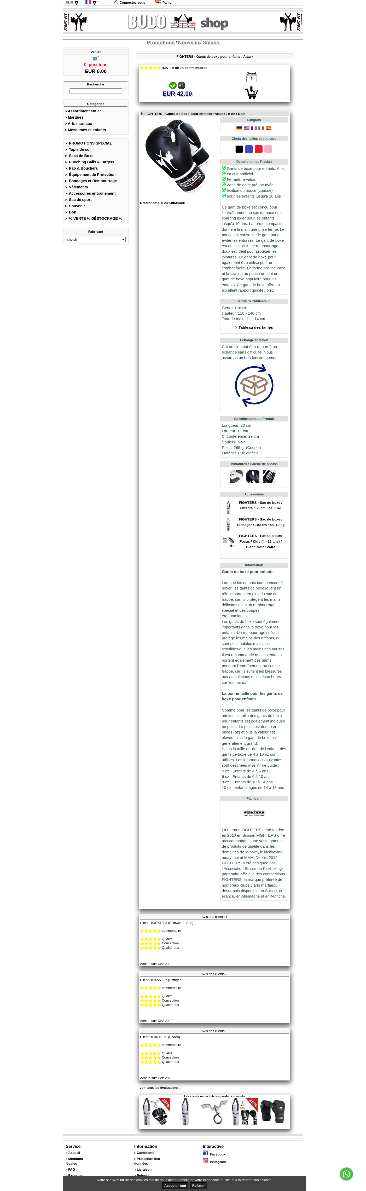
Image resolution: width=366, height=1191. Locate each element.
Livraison (144, 1169)
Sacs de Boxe (79, 156)
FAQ (71, 1169)
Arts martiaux (78, 124)
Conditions (145, 1153)
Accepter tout (175, 1186)
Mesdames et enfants (85, 130)
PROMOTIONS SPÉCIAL (88, 143)
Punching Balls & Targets (89, 162)
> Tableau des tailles (254, 327)
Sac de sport (78, 200)
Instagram (214, 1162)
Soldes (211, 42)
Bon (71, 212)
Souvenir (75, 206)
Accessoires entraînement (90, 193)
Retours (143, 1175)
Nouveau (188, 42)
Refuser (198, 1186)
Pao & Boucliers (81, 168)
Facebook (214, 1154)
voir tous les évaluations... (160, 1088)
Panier (164, 2)
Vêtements (76, 187)
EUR (69, 3)
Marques (74, 117)
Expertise (75, 1175)
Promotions (161, 42)
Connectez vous (129, 2)
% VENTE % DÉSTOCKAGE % (93, 218)
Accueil (74, 1153)
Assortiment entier (83, 111)
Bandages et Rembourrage (91, 181)
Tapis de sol (78, 149)
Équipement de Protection (90, 174)
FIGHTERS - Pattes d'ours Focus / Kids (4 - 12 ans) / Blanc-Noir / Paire (260, 541)
